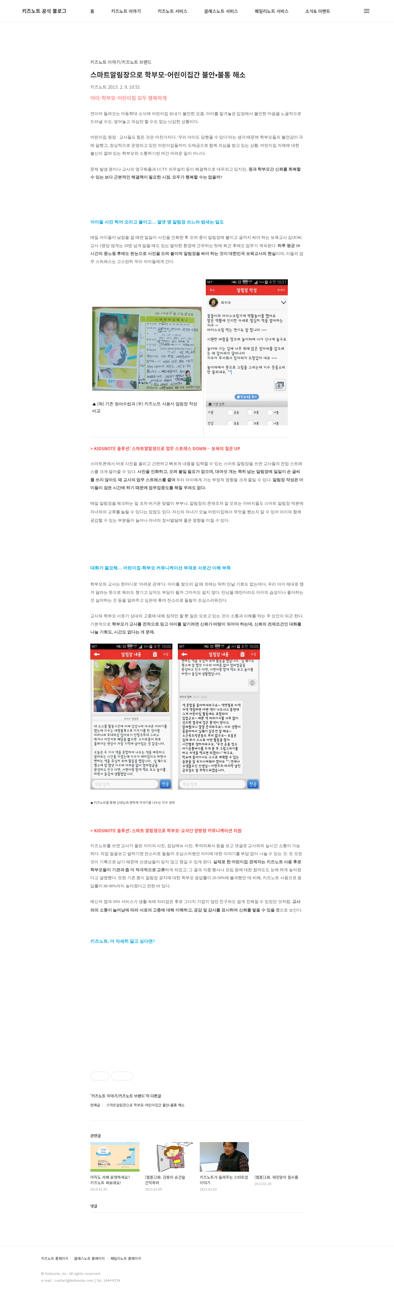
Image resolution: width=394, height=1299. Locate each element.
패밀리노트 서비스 (272, 11)
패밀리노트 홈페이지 (126, 1259)
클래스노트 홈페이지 (89, 1259)
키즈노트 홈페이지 (54, 1259)
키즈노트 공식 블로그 (44, 11)
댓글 (93, 1206)
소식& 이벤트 (317, 11)
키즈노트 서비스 (172, 11)
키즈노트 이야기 (126, 11)
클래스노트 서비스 (221, 11)
